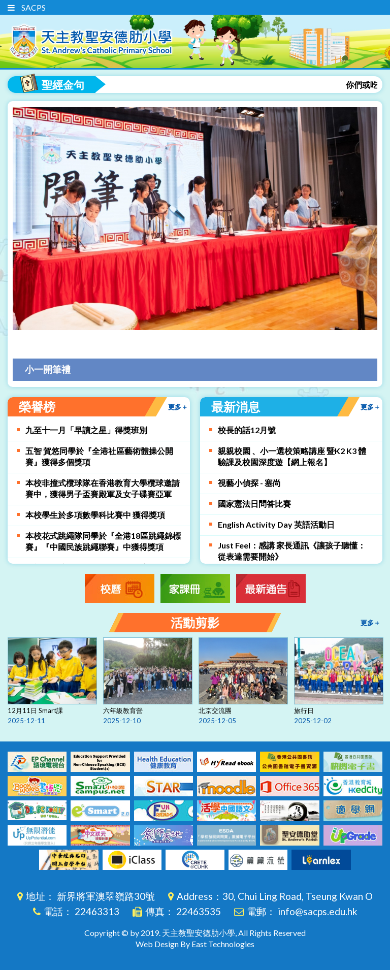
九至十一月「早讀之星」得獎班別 (86, 430)
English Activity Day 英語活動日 (276, 524)
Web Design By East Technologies (195, 944)
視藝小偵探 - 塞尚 (249, 483)
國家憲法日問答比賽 (254, 503)
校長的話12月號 (247, 430)
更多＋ (370, 407)
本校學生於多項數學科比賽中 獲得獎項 (95, 515)
